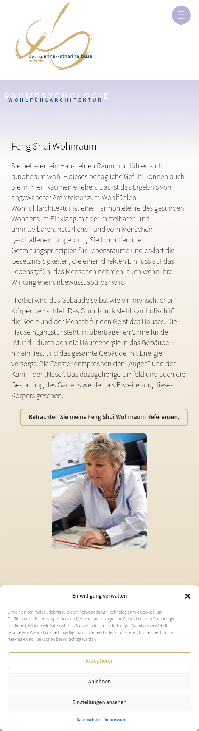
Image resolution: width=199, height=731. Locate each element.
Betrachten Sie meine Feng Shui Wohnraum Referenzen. (103, 417)
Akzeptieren (99, 661)
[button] (187, 596)
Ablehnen (99, 682)
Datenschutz (88, 720)
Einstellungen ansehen (99, 702)
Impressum (115, 720)
